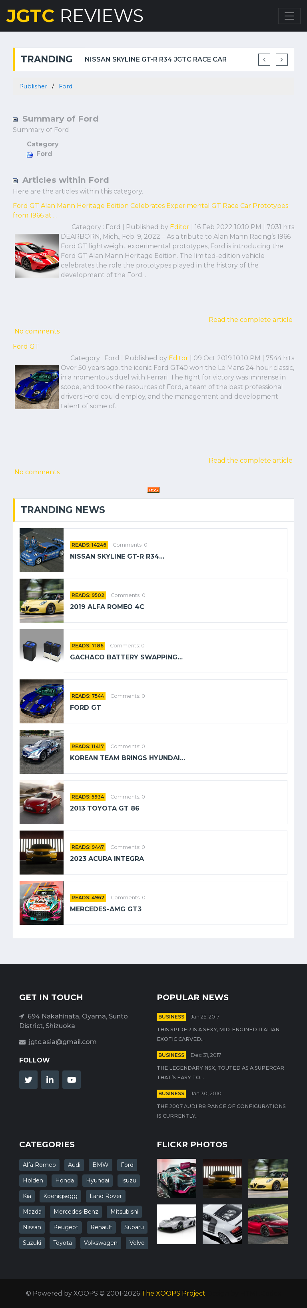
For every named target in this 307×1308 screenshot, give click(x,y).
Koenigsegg (60, 1196)
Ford (65, 86)
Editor (179, 227)
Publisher (33, 86)
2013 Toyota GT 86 (105, 808)
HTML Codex (260, 1293)
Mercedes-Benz (76, 1211)
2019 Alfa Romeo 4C (107, 607)
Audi (74, 1164)
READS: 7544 (88, 696)
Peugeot (65, 1227)
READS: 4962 (88, 898)
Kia (27, 1196)
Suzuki (32, 1242)
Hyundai (97, 1180)
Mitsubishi (124, 1211)
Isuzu (128, 1180)
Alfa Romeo (39, 1164)
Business (171, 1017)
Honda (64, 1180)
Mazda (32, 1211)
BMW (100, 1164)
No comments (37, 331)
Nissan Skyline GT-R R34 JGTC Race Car (156, 59)
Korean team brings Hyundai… (127, 758)
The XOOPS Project (173, 1293)
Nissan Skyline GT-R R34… (117, 556)
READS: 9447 (88, 847)
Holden (33, 1180)
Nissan (32, 1227)
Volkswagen (101, 1242)
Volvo (137, 1242)
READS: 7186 (88, 646)
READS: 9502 (88, 595)
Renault (101, 1227)
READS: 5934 (88, 797)
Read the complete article (251, 320)
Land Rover (106, 1196)
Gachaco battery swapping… (126, 657)
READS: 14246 (89, 545)
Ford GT (26, 346)
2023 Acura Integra (107, 859)
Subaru (134, 1227)
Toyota (62, 1242)
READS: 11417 (88, 746)
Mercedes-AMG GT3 (106, 909)
